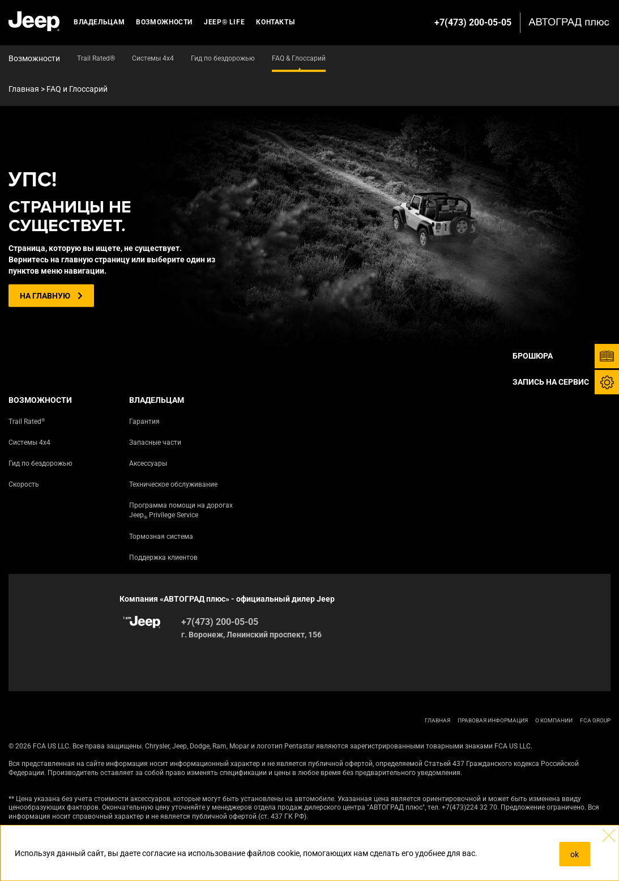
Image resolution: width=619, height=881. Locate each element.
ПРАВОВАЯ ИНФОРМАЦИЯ (493, 720)
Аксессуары (148, 463)
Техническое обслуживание (173, 484)
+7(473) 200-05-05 (472, 22)
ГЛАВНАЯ (437, 720)
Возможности (164, 22)
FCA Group (595, 720)
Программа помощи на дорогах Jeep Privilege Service (181, 510)
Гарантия (144, 421)
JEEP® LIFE (224, 22)
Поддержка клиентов (163, 557)
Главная (23, 88)
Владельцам (99, 22)
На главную (51, 295)
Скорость (23, 484)
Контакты (275, 22)
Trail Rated (26, 421)
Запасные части (155, 442)
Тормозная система (161, 536)
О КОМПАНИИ (554, 720)
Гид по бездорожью (40, 463)
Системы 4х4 (29, 442)
